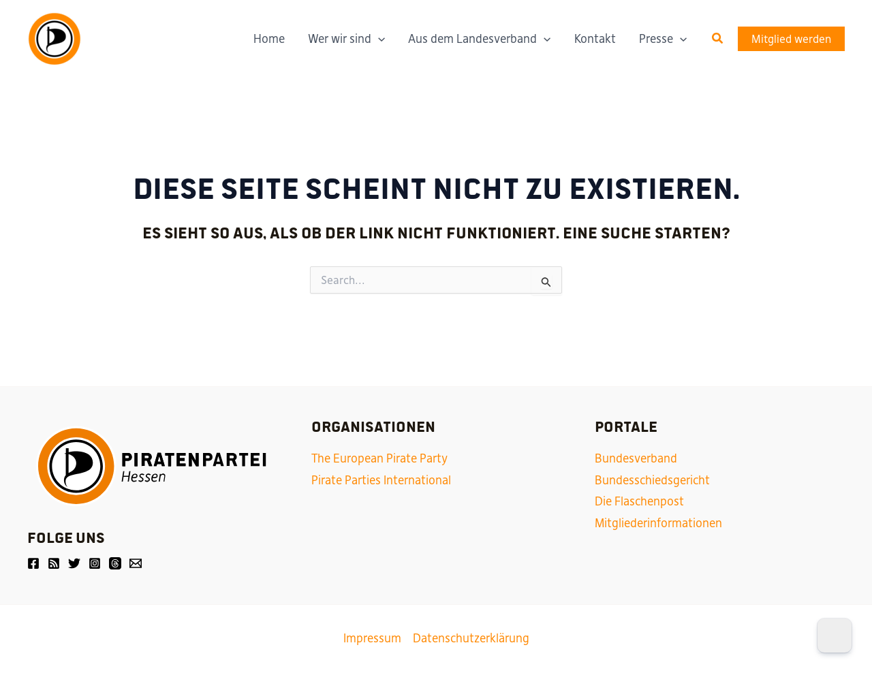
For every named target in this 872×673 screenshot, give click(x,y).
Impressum (372, 638)
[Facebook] (33, 563)
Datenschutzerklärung (471, 638)
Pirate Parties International (381, 480)
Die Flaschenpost (639, 501)
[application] (378, 39)
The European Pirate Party (379, 458)
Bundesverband (636, 458)
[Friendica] (54, 563)
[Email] (135, 563)
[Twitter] (74, 563)
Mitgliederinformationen (658, 523)
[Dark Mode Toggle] (835, 636)
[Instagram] (95, 563)
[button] (718, 39)
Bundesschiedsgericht (652, 480)
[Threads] (115, 563)
